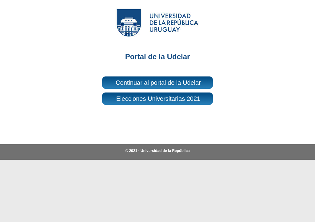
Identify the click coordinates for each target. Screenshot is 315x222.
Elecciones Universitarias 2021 (158, 98)
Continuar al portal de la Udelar (158, 82)
